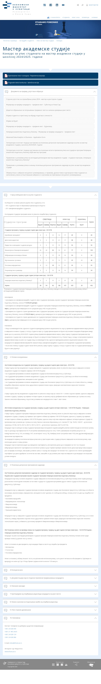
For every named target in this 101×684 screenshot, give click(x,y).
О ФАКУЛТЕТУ (55, 14)
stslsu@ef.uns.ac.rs (15, 657)
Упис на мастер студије (45, 41)
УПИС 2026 (76, 14)
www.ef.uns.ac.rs (10, 665)
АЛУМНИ (95, 14)
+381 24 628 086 (10, 651)
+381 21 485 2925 (11, 645)
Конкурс (59, 41)
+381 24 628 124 (10, 648)
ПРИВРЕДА (85, 14)
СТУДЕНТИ (66, 14)
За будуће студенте (26, 41)
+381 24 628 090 (10, 643)
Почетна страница (10, 41)
